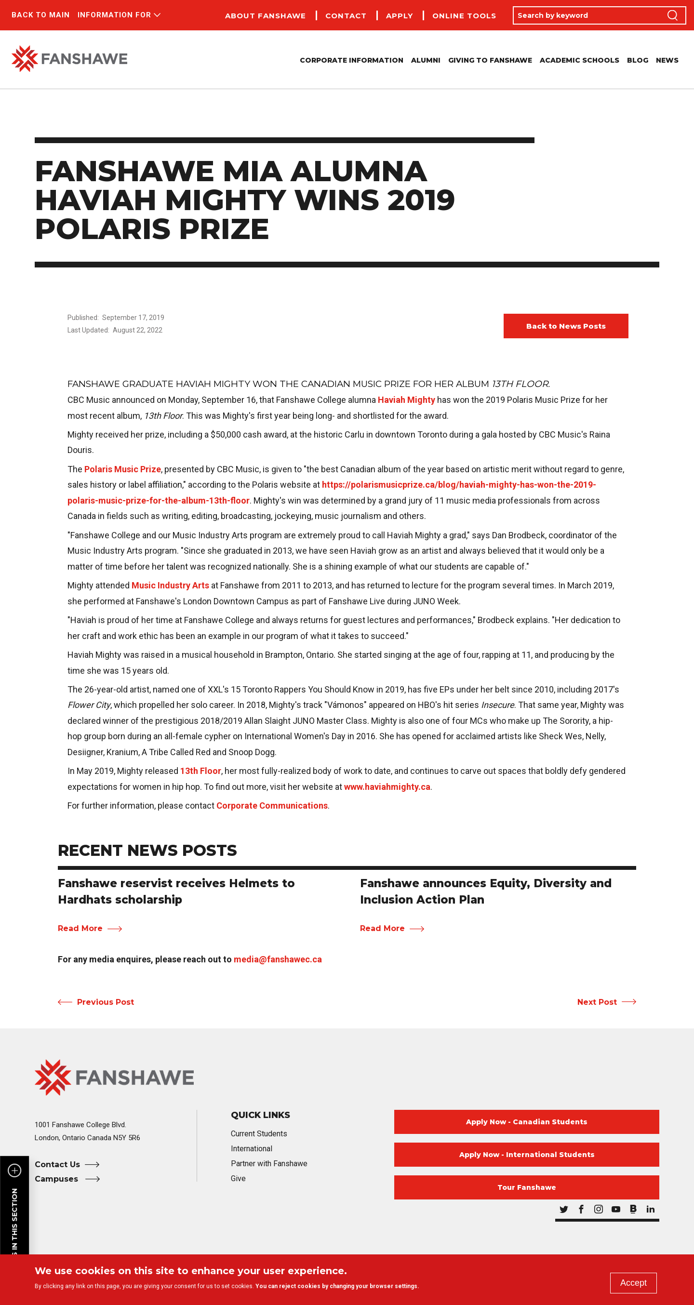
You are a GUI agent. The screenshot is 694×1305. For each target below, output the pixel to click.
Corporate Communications (272, 805)
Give (238, 1178)
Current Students (259, 1133)
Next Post (597, 1002)
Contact (346, 15)
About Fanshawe (265, 15)
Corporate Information (351, 60)
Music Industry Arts (170, 585)
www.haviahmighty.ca (387, 787)
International (251, 1148)
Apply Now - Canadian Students (526, 1122)
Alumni (425, 60)
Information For (114, 15)
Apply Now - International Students (527, 1154)
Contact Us (57, 1164)
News (667, 60)
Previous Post (105, 1002)
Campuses (57, 1179)
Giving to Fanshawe (490, 60)
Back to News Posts (566, 326)
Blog (637, 60)
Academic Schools (579, 60)
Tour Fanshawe (526, 1187)
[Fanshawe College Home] (347, 1077)
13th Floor (200, 771)
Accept (633, 1283)
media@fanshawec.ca (278, 959)
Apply (399, 15)
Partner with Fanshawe (269, 1163)
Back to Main (41, 15)
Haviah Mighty (406, 400)
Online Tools (464, 15)
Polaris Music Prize (122, 469)
